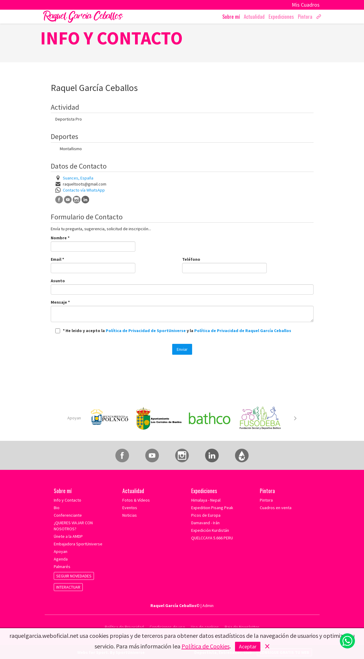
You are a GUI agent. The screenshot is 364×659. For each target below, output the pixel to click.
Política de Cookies (206, 646)
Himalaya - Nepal (206, 500)
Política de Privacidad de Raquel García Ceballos (242, 330)
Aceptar (247, 646)
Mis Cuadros (306, 4)
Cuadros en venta (276, 507)
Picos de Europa (206, 515)
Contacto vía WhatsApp (84, 190)
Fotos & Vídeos (136, 500)
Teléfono (191, 259)
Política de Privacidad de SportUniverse (146, 330)
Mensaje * (60, 302)
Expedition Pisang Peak (212, 507)
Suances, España (78, 178)
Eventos (129, 507)
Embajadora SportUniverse (78, 544)
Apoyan (74, 418)
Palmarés (62, 566)
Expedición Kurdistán (210, 530)
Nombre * (60, 238)
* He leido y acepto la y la (177, 330)
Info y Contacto (67, 500)
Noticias (129, 515)
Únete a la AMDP (68, 536)
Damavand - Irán (205, 522)
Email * (57, 259)
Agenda (61, 559)
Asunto (58, 281)
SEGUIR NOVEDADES (74, 576)
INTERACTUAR (68, 587)
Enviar (182, 349)
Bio (57, 507)
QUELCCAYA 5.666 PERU (212, 538)
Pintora (266, 500)
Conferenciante (68, 515)
